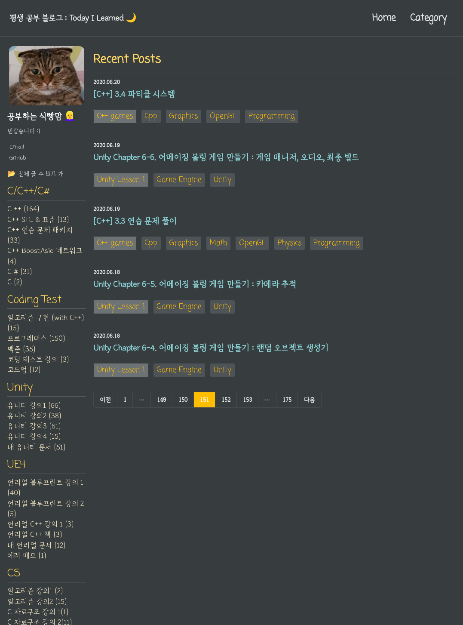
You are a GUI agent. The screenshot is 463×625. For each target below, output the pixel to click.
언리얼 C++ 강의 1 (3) (40, 526)
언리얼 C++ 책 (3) (34, 536)
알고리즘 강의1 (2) (35, 593)
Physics (289, 245)
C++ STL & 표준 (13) (38, 220)
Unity (222, 180)
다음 (309, 403)
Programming (271, 116)
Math (218, 245)
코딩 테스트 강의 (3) (38, 360)
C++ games (115, 116)
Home (384, 18)
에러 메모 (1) (26, 557)
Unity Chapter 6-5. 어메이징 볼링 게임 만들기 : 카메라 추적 (194, 287)
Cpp (151, 116)
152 (225, 403)
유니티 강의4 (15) (34, 438)
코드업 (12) (23, 371)
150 (182, 403)
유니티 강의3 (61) (34, 427)
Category (428, 18)
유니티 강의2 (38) (34, 417)
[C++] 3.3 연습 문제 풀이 (135, 223)
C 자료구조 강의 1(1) (37, 614)
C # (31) (19, 272)
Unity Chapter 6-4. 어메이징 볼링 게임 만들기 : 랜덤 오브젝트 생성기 (210, 351)
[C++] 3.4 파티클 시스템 (134, 94)
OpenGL (223, 116)
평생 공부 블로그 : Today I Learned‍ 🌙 (75, 18)
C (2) (14, 283)
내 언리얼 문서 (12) (36, 547)
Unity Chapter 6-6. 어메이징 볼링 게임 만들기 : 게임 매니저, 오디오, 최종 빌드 (226, 158)
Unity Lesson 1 (121, 180)
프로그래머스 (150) (36, 340)
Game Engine (179, 180)
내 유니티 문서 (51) (36, 448)
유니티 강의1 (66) (34, 407)
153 (247, 403)
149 (161, 403)
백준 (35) (21, 350)
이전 (105, 403)
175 (286, 403)
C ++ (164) (23, 210)
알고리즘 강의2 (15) (37, 603)
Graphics (183, 116)
